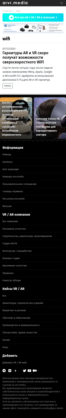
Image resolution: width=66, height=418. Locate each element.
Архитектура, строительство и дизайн (22, 303)
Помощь (6, 154)
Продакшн (8, 273)
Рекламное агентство (14, 228)
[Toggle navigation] (61, 3)
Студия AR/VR (9, 243)
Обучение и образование (16, 317)
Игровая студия (11, 258)
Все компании (10, 221)
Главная (7, 10)
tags (18, 10)
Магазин (7, 206)
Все (4, 295)
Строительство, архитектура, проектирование (27, 236)
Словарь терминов (12, 191)
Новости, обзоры (11, 280)
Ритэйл (6, 340)
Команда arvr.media (13, 176)
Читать (7, 85)
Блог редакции (10, 169)
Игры (5, 347)
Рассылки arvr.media (13, 198)
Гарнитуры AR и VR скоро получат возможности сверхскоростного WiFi (25, 58)
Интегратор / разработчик (17, 251)
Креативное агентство (14, 265)
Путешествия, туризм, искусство (19, 332)
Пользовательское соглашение (19, 184)
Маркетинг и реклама (14, 310)
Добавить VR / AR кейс (14, 362)
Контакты (7, 162)
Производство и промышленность (20, 325)
